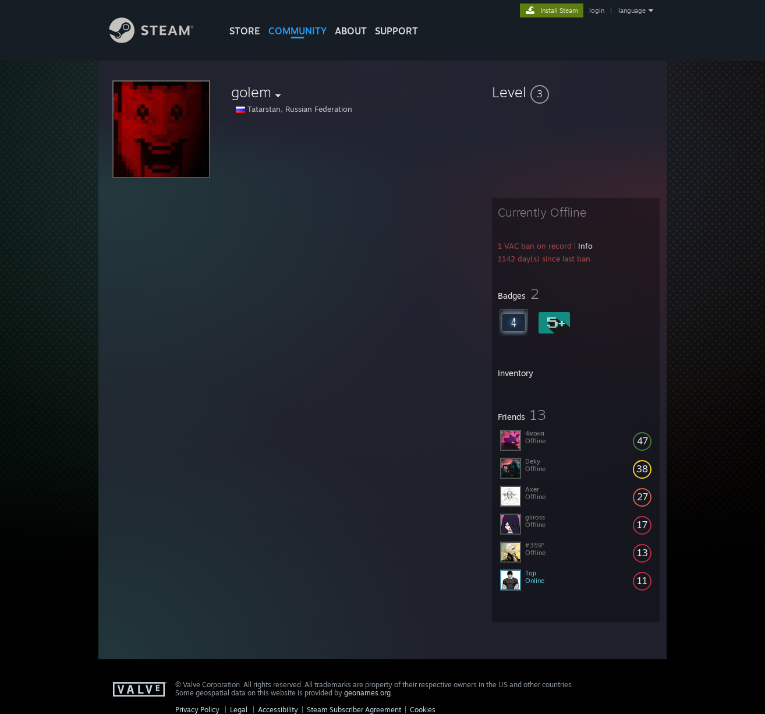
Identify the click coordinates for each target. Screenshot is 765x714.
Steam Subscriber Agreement (354, 709)
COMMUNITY (297, 31)
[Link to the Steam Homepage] (160, 40)
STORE (244, 31)
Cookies (422, 709)
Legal (238, 709)
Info (585, 245)
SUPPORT (396, 31)
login (596, 10)
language (632, 10)
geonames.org (367, 692)
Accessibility (278, 709)
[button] (576, 92)
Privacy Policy (197, 709)
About (351, 31)
